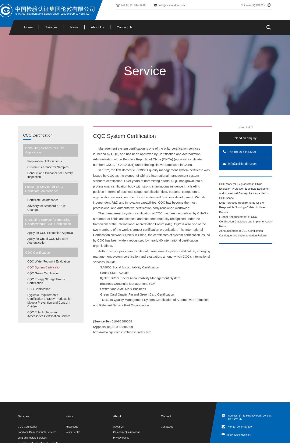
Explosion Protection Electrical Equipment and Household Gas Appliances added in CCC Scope (244, 193)
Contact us (167, 426)
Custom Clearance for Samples (48, 167)
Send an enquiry (246, 138)
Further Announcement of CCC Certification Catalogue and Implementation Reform (245, 221)
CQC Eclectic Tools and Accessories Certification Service (49, 314)
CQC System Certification (44, 267)
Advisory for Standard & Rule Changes (46, 207)
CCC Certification (38, 135)
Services (51, 27)
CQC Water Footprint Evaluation (48, 261)
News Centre (73, 432)
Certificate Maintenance (43, 200)
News (74, 27)
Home (28, 27)
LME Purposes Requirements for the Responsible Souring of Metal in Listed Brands (242, 207)
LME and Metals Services (32, 437)
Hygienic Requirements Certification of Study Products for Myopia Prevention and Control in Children (49, 300)
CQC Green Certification (43, 273)
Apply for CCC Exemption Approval (50, 233)
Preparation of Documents (44, 161)
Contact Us (124, 27)
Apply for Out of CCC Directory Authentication (47, 240)
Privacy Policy (121, 437)
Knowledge (72, 426)
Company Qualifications (126, 432)
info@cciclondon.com (239, 434)
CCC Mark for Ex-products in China (240, 184)
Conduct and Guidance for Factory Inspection (50, 175)
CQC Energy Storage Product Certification (46, 281)
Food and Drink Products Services (37, 432)
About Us (97, 27)
